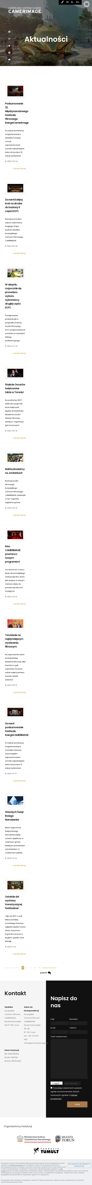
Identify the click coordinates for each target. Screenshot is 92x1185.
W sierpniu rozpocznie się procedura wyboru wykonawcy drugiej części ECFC (13, 296)
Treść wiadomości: (59, 1036)
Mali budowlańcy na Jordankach (15, 471)
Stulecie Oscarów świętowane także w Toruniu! (15, 388)
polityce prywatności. (17, 1165)
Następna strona (49, 968)
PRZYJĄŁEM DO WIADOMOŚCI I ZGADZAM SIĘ (79, 1165)
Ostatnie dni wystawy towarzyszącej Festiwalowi (13, 902)
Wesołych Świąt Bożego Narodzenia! (14, 815)
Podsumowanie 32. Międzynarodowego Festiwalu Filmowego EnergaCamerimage (15, 113)
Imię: (53, 1019)
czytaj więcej (19, 168)
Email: (53, 1028)
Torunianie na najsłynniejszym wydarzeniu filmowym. (14, 640)
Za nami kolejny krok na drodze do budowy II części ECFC (14, 205)
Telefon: (73, 1028)
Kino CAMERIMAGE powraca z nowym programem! (12, 554)
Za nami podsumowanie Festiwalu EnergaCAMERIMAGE (15, 729)
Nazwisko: (73, 1019)
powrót (45, 972)
